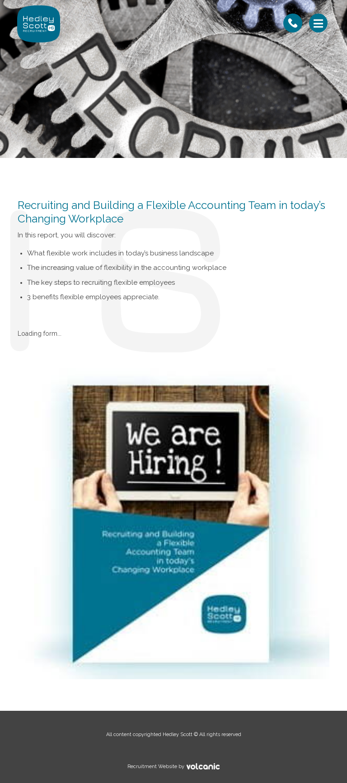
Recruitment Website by (128, 765)
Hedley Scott (38, 24)
